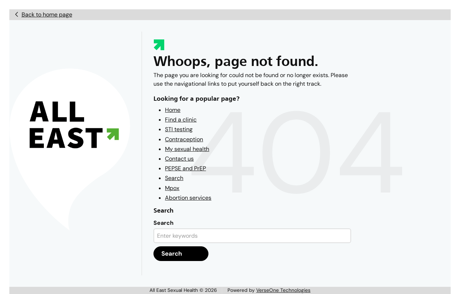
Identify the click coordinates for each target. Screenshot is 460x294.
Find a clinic (181, 119)
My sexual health (187, 149)
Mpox (172, 188)
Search (174, 178)
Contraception (184, 139)
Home (172, 110)
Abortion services (188, 197)
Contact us (179, 158)
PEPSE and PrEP (185, 168)
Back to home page (47, 14)
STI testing (179, 129)
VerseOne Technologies (283, 290)
